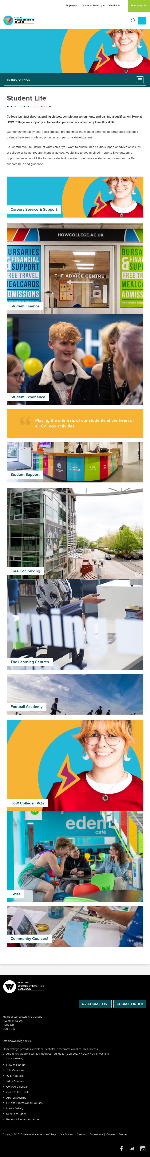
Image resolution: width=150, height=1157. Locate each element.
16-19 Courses (15, 1076)
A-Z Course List (95, 1004)
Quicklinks (114, 5)
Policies (123, 1134)
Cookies (110, 1134)
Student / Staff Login (93, 5)
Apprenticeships (16, 1097)
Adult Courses (15, 1081)
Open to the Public (17, 1092)
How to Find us (15, 1065)
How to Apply (138, 5)
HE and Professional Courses (24, 1103)
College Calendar (17, 1086)
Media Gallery (14, 1108)
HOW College (20, 106)
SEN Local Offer (16, 1114)
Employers (71, 5)
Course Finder (130, 1004)
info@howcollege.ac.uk (17, 1041)
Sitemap (81, 1134)
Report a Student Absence (22, 1119)
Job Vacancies (15, 1070)
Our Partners (66, 1134)
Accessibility (96, 1134)
